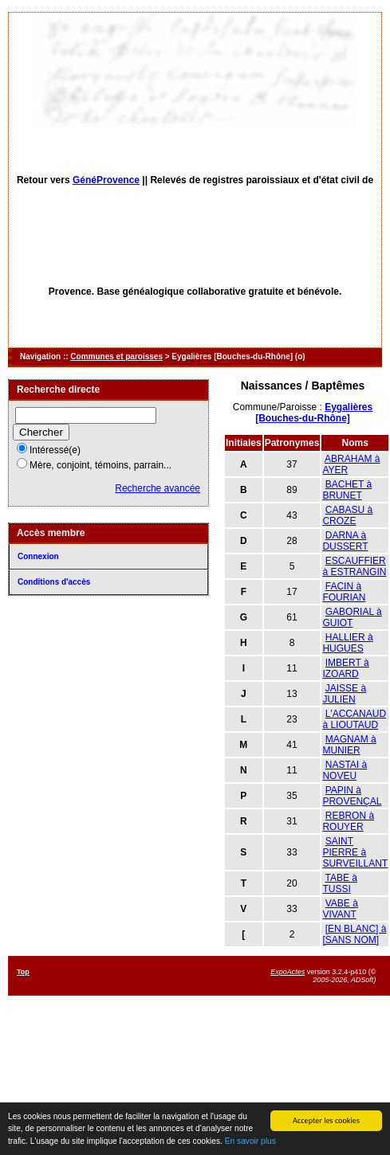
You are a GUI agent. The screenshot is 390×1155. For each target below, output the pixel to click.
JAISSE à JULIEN (344, 694)
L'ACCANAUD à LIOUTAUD (354, 719)
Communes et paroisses (116, 356)
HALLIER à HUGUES (347, 643)
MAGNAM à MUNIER (349, 745)
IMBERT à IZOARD (345, 668)
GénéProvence (106, 180)
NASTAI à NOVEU (344, 770)
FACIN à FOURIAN (343, 592)
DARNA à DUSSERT (345, 541)
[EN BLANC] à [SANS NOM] (354, 934)
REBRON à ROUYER (348, 821)
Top (23, 972)
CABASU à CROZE (347, 515)
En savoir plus (250, 1141)
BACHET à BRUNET (347, 490)
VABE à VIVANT (339, 909)
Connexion (38, 556)
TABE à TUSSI (339, 883)
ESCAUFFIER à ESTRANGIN (354, 566)
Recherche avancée (157, 488)
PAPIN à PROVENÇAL (351, 796)
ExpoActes (287, 972)
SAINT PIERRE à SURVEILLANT (355, 852)
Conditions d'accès (54, 582)
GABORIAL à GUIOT (351, 617)
